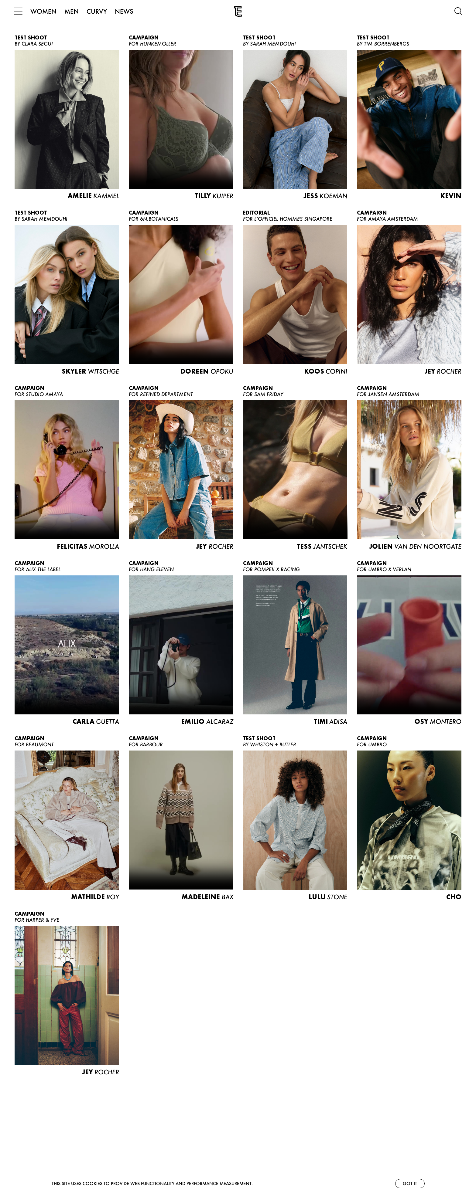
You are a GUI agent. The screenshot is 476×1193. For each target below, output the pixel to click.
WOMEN (44, 11)
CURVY (97, 11)
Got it (410, 1183)
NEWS (125, 11)
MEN (72, 11)
